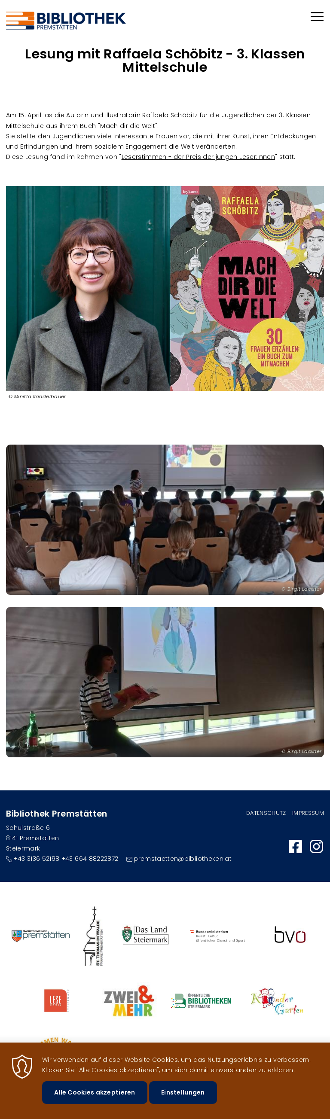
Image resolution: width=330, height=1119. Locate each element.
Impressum (308, 813)
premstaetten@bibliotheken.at (183, 858)
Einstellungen (183, 1101)
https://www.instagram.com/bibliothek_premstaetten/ (316, 846)
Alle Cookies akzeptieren (94, 1101)
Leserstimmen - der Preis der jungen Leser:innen (198, 156)
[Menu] (317, 17)
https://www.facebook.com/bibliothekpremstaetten (295, 846)
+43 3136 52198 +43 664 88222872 (66, 858)
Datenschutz (266, 813)
